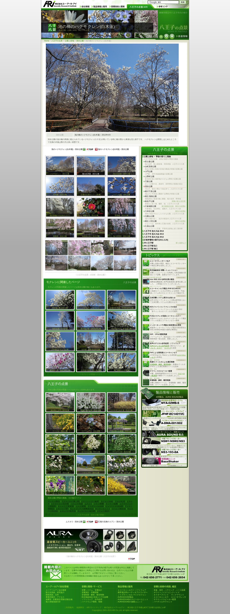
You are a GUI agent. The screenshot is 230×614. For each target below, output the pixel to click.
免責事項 (80, 607)
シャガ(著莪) (81, 506)
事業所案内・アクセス (55, 597)
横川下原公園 (150, 191)
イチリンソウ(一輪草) (90, 501)
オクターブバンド (161, 595)
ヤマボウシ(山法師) (96, 506)
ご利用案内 (69, 607)
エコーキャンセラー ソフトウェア (132, 590)
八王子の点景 (57, 41)
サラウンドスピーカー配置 (165, 599)
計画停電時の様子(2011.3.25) (156, 240)
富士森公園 (149, 161)
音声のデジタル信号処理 (159, 346)
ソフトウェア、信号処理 (92, 599)
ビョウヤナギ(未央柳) (114, 506)
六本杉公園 (165, 211)
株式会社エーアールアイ (114, 607)
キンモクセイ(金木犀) (86, 511)
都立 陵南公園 (151, 196)
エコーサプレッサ (178, 597)
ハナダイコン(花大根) (60, 504)
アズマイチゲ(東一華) (71, 501)
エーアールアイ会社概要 (56, 590)
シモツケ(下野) (62, 509)
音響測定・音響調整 (90, 592)
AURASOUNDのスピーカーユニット (133, 599)
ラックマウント (177, 595)
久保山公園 (149, 226)
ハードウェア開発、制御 (92, 602)
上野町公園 (149, 176)
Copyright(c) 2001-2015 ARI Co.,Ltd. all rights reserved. (115, 610)
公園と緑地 (69, 41)
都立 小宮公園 (165, 221)
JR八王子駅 (165, 242)
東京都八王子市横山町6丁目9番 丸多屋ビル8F (146, 607)
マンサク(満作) (54, 501)
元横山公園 (149, 216)
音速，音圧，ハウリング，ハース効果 (169, 590)
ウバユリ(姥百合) (119, 509)
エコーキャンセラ (161, 597)
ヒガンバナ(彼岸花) (68, 511)
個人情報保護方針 (53, 602)
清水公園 (80, 41)
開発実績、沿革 (52, 595)
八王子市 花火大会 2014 (154, 231)
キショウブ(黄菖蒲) (66, 506)
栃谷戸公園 (165, 201)
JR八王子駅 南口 (151, 249)
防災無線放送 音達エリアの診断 (95, 597)
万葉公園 (148, 181)
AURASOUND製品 (125, 597)
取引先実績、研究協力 (55, 592)
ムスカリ (88, 504)
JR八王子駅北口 (150, 246)
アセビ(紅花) (120, 501)
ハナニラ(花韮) (77, 504)
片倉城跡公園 (165, 206)
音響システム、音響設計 (92, 590)
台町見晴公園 (150, 166)
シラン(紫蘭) (99, 504)
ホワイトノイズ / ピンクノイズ (166, 592)
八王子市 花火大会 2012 (154, 237)
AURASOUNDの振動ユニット (130, 602)
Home (46, 41)
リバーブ (167, 348)
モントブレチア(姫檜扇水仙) (82, 509)
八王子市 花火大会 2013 (154, 234)
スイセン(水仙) (107, 501)
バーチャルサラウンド (163, 602)
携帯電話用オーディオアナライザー (133, 592)
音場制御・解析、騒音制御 (160, 364)
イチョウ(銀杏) (103, 511)
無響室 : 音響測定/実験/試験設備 (59, 599)
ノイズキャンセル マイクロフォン (132, 595)
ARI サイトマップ (93, 607)
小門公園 (148, 171)
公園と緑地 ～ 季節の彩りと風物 (157, 156)
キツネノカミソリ (102, 509)
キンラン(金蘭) (112, 504)
